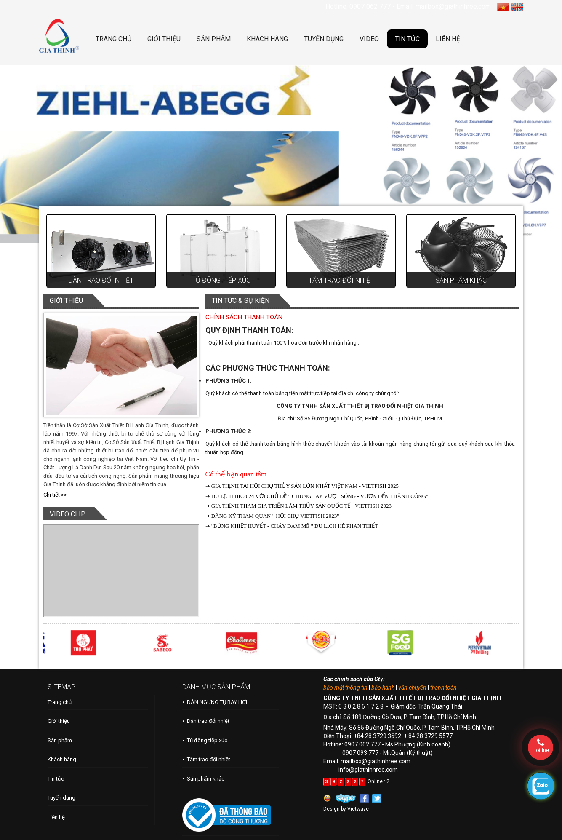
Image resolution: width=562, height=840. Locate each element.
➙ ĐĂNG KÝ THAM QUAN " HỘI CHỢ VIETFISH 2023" (272, 516)
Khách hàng (62, 759)
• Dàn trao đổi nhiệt (205, 721)
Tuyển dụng (61, 798)
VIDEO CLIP (67, 514)
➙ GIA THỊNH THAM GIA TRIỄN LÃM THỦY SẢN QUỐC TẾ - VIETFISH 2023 (298, 506)
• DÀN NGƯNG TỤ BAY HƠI (214, 702)
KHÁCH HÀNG (267, 39)
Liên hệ (56, 817)
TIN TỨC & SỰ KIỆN (240, 301)
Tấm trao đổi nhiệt (341, 280)
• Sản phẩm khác (203, 779)
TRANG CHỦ (113, 39)
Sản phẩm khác (461, 280)
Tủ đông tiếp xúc (221, 280)
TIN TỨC (407, 39)
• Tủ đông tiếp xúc (204, 740)
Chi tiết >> (55, 495)
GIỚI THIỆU (164, 39)
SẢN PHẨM (214, 39)
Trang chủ (60, 702)
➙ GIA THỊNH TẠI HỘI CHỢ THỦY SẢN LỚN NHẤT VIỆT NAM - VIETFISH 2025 (302, 486)
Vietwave (358, 809)
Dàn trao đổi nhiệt (101, 280)
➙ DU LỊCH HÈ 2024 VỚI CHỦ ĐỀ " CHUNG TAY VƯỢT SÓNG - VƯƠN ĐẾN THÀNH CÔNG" (317, 496)
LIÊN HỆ (448, 39)
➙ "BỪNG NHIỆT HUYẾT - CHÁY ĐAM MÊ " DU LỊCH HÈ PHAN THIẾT (291, 526)
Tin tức (56, 779)
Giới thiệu (59, 721)
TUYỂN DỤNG (324, 39)
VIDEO (369, 39)
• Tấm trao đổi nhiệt (206, 759)
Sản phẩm (60, 740)
